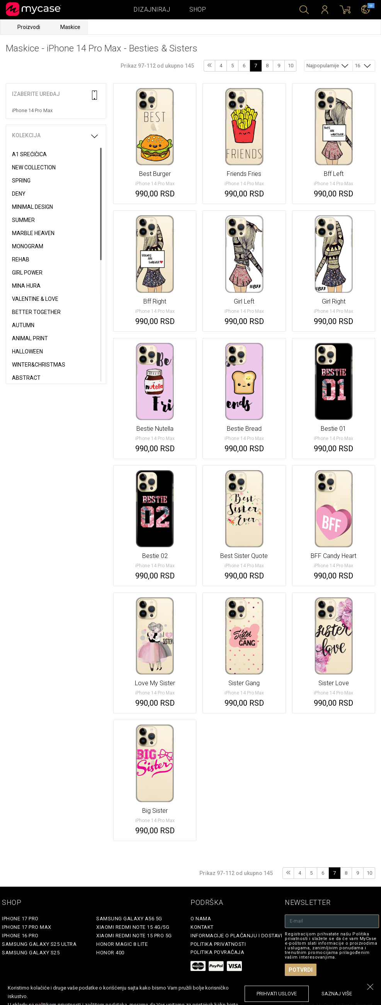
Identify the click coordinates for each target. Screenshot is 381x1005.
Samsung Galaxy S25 (31, 953)
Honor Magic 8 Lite (122, 944)
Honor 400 (110, 953)
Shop (197, 9)
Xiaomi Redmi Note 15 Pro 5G (134, 935)
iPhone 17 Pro (20, 918)
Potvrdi (301, 970)
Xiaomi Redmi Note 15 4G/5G (132, 927)
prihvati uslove (277, 993)
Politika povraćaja (217, 952)
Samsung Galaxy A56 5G (129, 918)
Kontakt (202, 927)
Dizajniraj (152, 9)
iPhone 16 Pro (20, 935)
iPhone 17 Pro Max (26, 927)
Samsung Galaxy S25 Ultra (39, 944)
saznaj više (336, 993)
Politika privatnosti (218, 944)
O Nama (200, 918)
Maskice (70, 27)
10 (290, 65)
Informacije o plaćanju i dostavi (236, 935)
